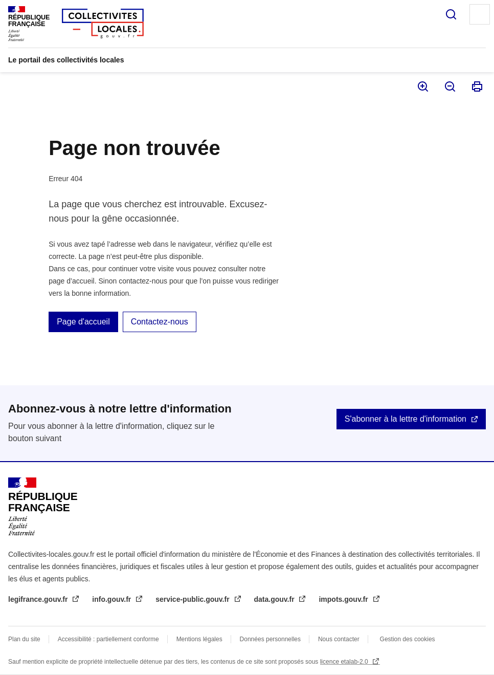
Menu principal (479, 14)
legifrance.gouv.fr (39, 599)
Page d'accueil (83, 321)
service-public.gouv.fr (193, 599)
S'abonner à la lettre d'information (405, 419)
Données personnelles (270, 639)
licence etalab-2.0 (345, 661)
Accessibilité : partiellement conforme (108, 639)
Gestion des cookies (407, 639)
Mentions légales (199, 639)
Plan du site (24, 639)
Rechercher (451, 14)
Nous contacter (339, 639)
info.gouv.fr (112, 599)
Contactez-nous (159, 321)
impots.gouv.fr (344, 599)
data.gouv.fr (275, 599)
